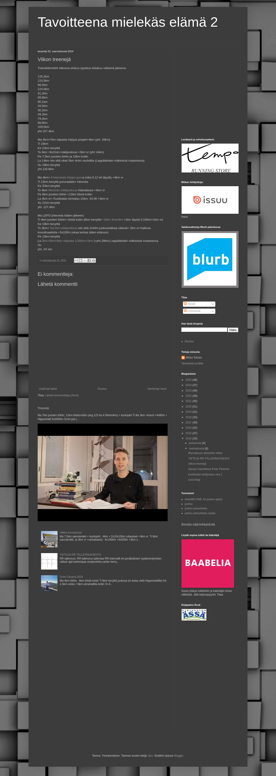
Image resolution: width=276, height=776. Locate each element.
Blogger (178, 755)
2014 (189, 438)
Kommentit (192, 311)
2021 (189, 401)
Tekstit (189, 304)
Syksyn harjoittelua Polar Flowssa (208, 469)
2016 (189, 427)
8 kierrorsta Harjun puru (67, 177)
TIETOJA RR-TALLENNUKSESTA (80, 554)
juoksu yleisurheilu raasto (200, 513)
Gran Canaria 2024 (71, 576)
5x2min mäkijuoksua (63, 228)
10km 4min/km (113, 219)
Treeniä (43, 408)
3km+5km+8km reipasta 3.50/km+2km (67, 240)
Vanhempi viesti (157, 388)
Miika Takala (194, 357)
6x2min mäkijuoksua (63, 190)
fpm (150, 755)
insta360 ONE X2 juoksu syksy (203, 499)
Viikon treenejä (197, 463)
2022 (189, 395)
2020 (189, 406)
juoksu (189, 503)
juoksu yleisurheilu (196, 508)
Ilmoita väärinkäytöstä (198, 524)
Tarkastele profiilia (192, 363)
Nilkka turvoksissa (71, 532)
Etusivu (102, 388)
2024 (189, 385)
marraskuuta (197, 448)
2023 (189, 390)
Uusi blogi (194, 479)
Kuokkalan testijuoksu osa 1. (205, 474)
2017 (189, 422)
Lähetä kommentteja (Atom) (62, 395)
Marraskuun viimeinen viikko (205, 453)
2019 (189, 411)
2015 (189, 433)
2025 (189, 380)
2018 (189, 417)
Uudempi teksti (48, 388)
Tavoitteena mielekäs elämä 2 (128, 22)
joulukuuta (195, 443)
